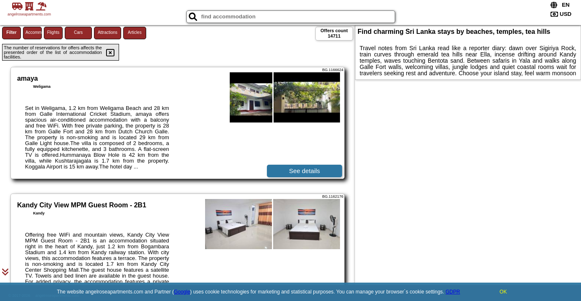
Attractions (107, 32)
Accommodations (33, 32)
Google (182, 292)
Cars (78, 32)
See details (304, 170)
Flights (53, 32)
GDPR (453, 292)
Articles (135, 32)
